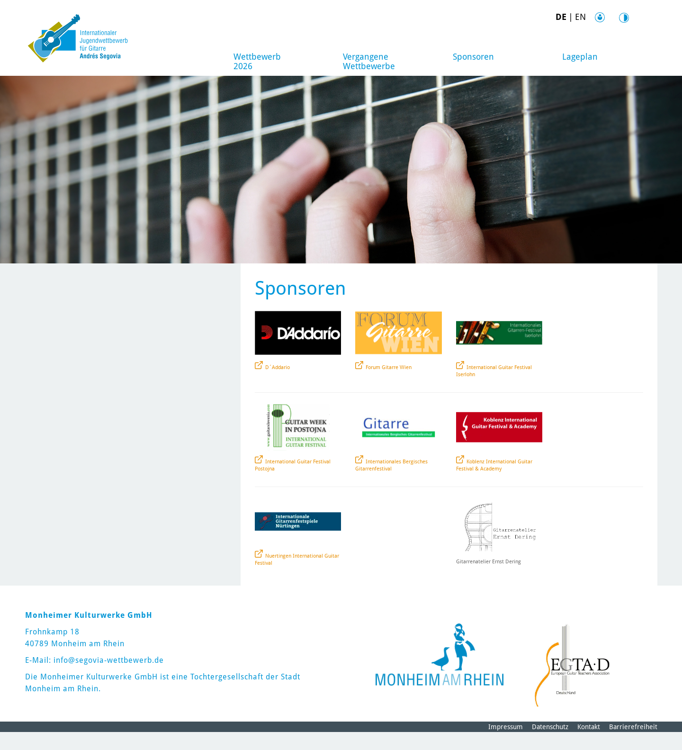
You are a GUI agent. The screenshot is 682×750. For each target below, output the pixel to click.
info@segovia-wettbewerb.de (109, 678)
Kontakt (588, 745)
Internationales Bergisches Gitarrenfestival (391, 483)
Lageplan (579, 57)
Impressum (505, 745)
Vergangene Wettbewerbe (370, 61)
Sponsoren (473, 57)
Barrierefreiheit (633, 745)
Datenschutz (550, 745)
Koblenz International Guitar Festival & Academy (494, 483)
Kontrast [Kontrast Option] (611, 17)
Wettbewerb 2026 (258, 61)
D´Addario (277, 385)
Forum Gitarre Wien (389, 385)
